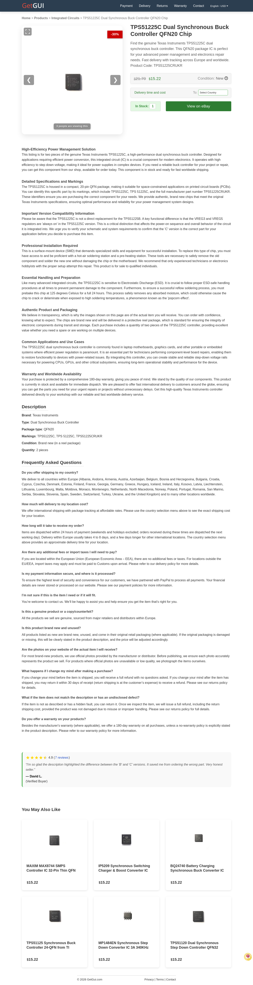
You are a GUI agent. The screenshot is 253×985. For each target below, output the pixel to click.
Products (41, 18)
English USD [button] (219, 6)
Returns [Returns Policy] (162, 6)
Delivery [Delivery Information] (144, 6)
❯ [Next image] (115, 80)
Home (26, 18)
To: (195, 92)
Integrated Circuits (65, 18)
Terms (160, 979)
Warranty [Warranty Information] (180, 6)
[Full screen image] (28, 32)
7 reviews (62, 757)
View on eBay (198, 106)
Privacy (149, 979)
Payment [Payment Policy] (126, 6)
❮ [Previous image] (28, 80)
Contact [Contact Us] (198, 6)
